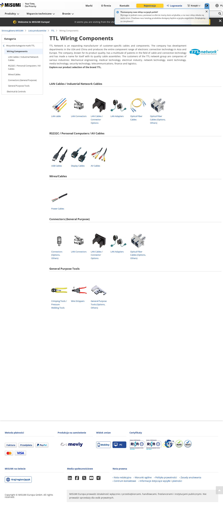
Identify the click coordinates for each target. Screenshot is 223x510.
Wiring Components (17, 51)
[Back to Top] (219, 490)
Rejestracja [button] (150, 5)
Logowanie (174, 5)
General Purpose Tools (18, 85)
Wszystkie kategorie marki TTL (20, 45)
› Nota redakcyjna (122, 477)
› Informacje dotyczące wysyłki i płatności (160, 480)
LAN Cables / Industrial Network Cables (23, 58)
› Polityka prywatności (165, 477)
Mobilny (103, 445)
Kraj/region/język (20, 479)
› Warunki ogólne (143, 477)
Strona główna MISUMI (12, 30)
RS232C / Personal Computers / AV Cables (24, 67)
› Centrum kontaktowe (124, 480)
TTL (52, 30)
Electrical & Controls (16, 91)
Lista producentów (37, 30)
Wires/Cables (14, 74)
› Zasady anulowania (190, 477)
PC (118, 445)
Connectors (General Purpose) (22, 80)
